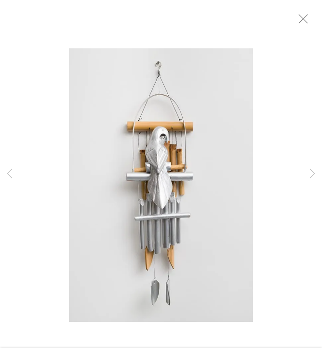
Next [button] (312, 174)
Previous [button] (9, 174)
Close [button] (312, 21)
